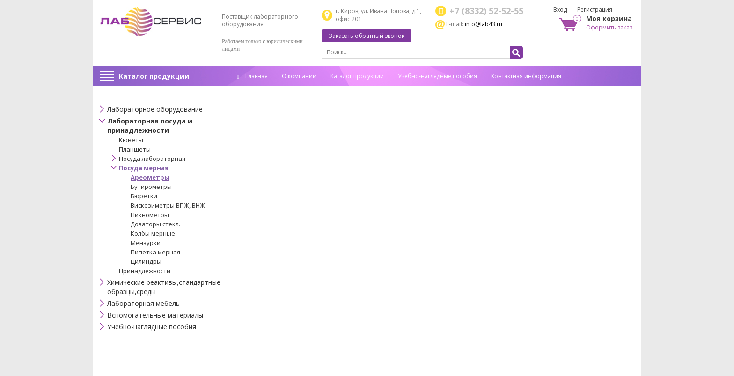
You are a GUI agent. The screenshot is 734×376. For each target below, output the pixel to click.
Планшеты (135, 149)
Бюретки (144, 196)
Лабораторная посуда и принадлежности (149, 125)
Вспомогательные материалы (155, 315)
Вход (560, 10)
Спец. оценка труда (264, 90)
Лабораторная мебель (143, 303)
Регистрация (594, 10)
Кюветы (131, 140)
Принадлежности (144, 271)
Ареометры (150, 177)
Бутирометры (151, 186)
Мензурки (146, 243)
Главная (252, 76)
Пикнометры (150, 214)
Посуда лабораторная (152, 158)
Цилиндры (146, 261)
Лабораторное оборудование (155, 109)
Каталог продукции (154, 76)
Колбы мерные (153, 233)
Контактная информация (526, 76)
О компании (299, 76)
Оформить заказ (609, 27)
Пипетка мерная (155, 252)
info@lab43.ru (483, 24)
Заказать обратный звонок (366, 36)
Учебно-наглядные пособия (437, 76)
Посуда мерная (144, 168)
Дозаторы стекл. (155, 224)
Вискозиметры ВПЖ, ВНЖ (168, 205)
